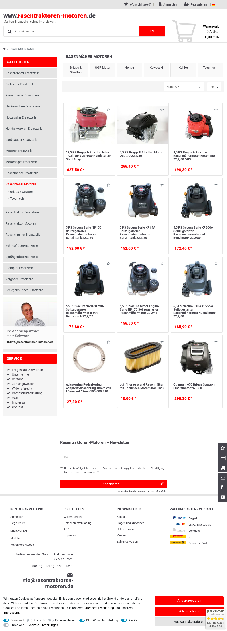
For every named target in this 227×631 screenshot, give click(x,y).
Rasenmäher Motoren (21, 184)
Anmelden (16, 516)
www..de (108, 18)
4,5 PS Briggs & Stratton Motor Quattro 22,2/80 (141, 154)
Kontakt (17, 407)
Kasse (30, 544)
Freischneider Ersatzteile (22, 95)
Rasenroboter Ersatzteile (22, 73)
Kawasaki (156, 67)
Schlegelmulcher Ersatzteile (24, 290)
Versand (17, 379)
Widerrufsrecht (22, 388)
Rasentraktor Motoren (21, 223)
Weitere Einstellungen (43, 625)
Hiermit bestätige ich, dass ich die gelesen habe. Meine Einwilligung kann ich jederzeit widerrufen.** (114, 470)
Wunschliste (108, 111)
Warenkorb (17, 544)
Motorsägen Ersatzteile (21, 162)
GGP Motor (102, 67)
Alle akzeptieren (189, 601)
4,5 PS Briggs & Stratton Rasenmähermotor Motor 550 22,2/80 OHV (194, 156)
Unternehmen (21, 374)
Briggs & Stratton (22, 191)
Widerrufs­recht (73, 516)
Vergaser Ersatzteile (19, 279)
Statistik (39, 620)
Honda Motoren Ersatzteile (24, 128)
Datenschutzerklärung (27, 393)
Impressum (19, 402)
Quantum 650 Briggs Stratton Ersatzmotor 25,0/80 (194, 386)
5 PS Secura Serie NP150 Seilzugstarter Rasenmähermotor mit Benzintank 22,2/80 (83, 232)
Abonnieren (132, 484)
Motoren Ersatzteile (19, 151)
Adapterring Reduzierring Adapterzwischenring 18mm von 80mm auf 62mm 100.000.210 (88, 388)
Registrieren (17, 523)
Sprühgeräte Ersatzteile (22, 257)
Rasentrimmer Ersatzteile (23, 234)
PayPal (133, 620)
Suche (151, 31)
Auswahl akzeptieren (189, 622)
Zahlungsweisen (23, 384)
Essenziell (17, 620)
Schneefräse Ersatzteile (22, 245)
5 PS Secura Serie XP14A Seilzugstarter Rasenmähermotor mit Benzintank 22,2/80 (137, 232)
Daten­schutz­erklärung (77, 523)
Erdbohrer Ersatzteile (20, 84)
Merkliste (16, 538)
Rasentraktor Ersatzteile (22, 212)
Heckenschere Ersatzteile (23, 106)
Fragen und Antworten (27, 370)
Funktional (17, 625)
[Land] (213, 4)
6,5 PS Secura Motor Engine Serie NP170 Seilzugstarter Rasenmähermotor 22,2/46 (139, 309)
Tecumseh (17, 198)
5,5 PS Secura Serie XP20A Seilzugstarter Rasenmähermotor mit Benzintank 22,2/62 (85, 311)
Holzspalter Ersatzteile (21, 117)
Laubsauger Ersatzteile (21, 139)
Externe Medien (65, 620)
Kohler (183, 67)
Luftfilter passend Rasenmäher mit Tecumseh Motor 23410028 (142, 386)
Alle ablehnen (189, 611)
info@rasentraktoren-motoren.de (30, 342)
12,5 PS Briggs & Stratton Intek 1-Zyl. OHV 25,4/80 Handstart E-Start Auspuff (88, 156)
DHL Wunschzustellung (102, 620)
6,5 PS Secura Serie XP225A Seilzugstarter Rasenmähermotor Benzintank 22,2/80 (194, 311)
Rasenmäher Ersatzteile (22, 173)
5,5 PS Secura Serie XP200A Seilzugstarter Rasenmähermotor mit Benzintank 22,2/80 (193, 232)
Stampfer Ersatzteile (19, 268)
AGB (15, 398)
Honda (129, 67)
